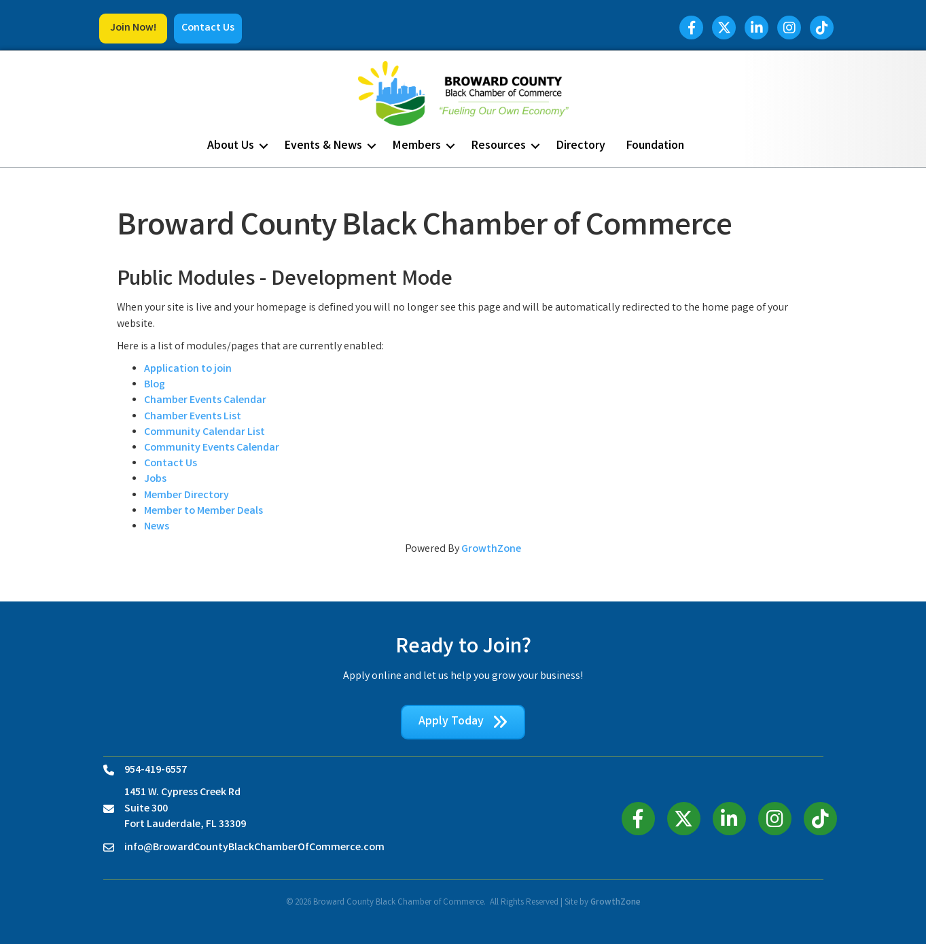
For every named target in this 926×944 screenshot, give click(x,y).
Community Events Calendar (211, 448)
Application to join (188, 369)
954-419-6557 (155, 770)
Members (417, 146)
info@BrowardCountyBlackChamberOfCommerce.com (254, 848)
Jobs (155, 479)
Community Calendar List (204, 432)
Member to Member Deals (203, 511)
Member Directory (186, 496)
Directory (580, 146)
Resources (498, 146)
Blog (154, 385)
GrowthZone (491, 549)
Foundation (655, 146)
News (156, 527)
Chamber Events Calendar (205, 400)
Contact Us (170, 464)
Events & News (323, 146)
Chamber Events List (192, 417)
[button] (133, 28)
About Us (230, 146)
